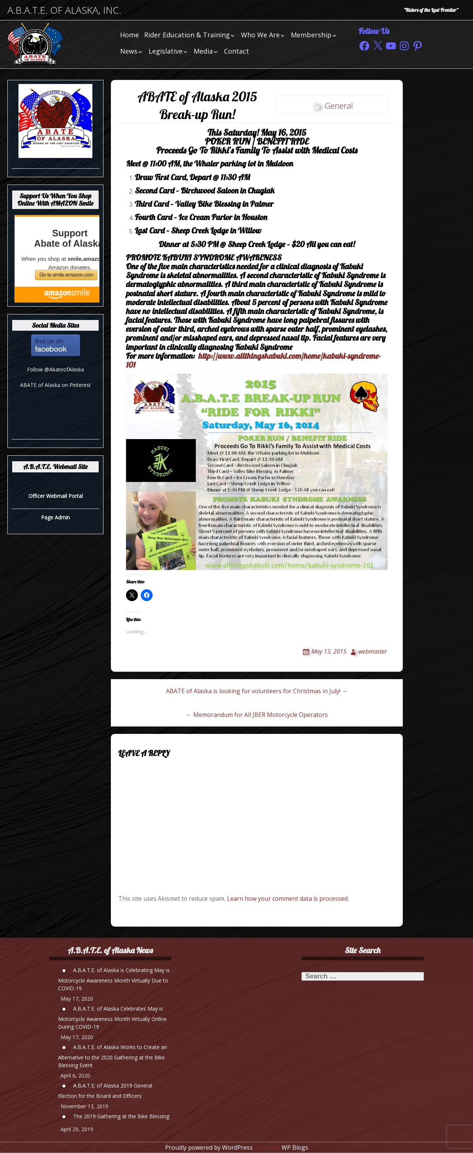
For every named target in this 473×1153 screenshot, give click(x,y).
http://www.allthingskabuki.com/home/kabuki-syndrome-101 (253, 360)
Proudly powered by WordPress (209, 1147)
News (128, 51)
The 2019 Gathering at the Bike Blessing (121, 1116)
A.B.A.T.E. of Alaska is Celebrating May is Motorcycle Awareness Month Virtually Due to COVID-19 (114, 979)
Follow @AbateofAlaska (55, 369)
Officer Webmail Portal (55, 495)
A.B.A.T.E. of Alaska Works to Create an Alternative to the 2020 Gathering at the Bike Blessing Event (112, 1056)
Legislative (166, 51)
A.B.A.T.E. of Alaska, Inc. (64, 10)
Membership (311, 34)
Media (203, 51)
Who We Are (260, 34)
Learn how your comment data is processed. (288, 898)
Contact (236, 51)
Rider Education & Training (187, 34)
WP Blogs (295, 1147)
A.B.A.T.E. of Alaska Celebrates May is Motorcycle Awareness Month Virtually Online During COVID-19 (112, 1017)
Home (129, 34)
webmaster (372, 651)
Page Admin (55, 517)
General (338, 105)
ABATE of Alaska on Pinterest (55, 384)
